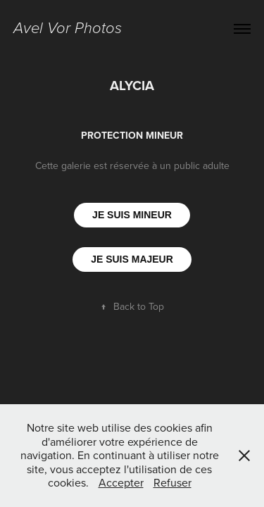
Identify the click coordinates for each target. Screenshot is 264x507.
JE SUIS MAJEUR (132, 259)
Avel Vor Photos (67, 29)
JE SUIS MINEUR (132, 214)
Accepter (121, 482)
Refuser (172, 482)
